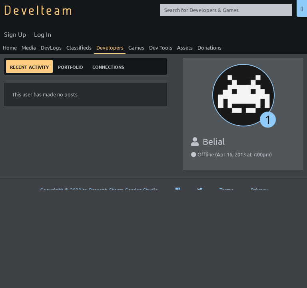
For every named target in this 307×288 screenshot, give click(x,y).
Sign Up (15, 34)
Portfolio (70, 66)
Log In (42, 34)
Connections (108, 66)
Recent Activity (29, 66)
